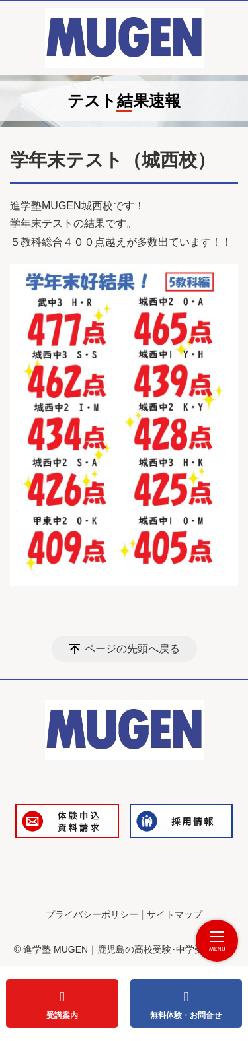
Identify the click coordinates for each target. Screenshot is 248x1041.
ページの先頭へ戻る (132, 648)
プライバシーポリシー (92, 914)
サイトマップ (174, 914)
